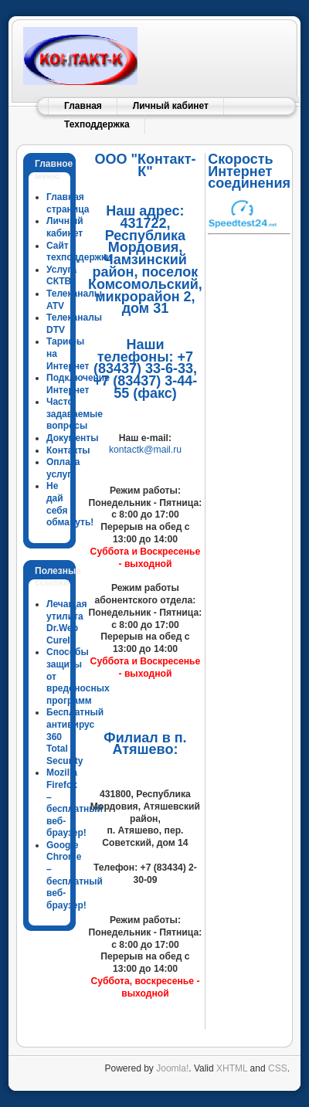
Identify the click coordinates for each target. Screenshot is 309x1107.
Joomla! (172, 1068)
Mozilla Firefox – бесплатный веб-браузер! (74, 802)
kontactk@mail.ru (145, 449)
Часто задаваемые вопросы (74, 413)
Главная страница (67, 203)
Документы (72, 438)
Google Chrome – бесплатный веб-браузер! (74, 875)
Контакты (68, 450)
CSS (277, 1068)
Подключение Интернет (78, 384)
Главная (83, 105)
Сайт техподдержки (78, 251)
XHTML (231, 1068)
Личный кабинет (171, 105)
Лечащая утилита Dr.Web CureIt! (66, 622)
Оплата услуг (63, 468)
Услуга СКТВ (61, 275)
